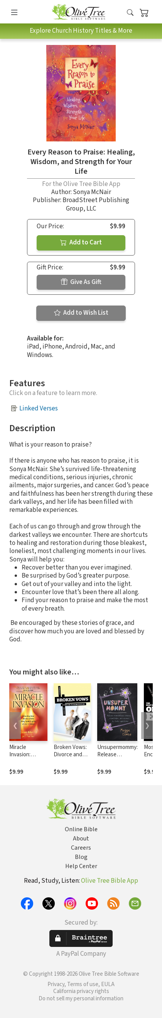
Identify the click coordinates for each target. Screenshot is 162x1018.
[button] (130, 13)
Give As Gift (81, 282)
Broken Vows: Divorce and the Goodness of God (71, 758)
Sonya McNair (92, 192)
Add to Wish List (81, 312)
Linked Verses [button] (38, 408)
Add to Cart (81, 242)
